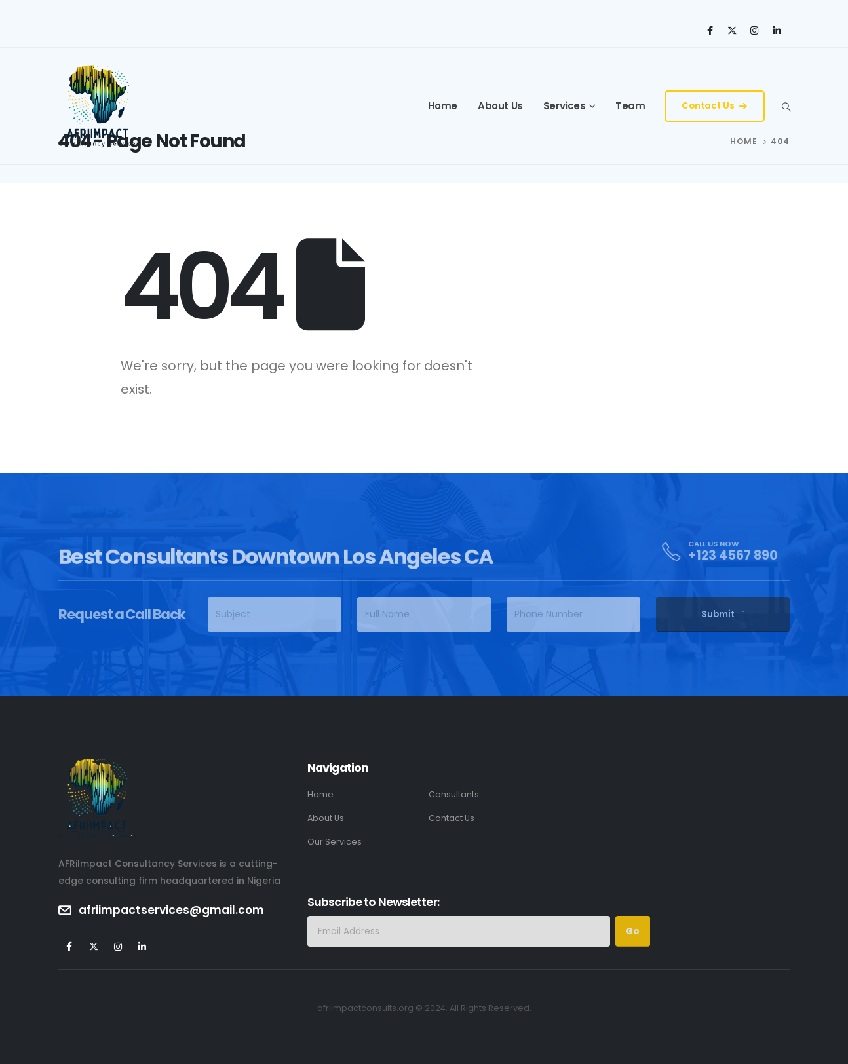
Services (564, 106)
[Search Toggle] (786, 106)
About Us (500, 106)
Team (630, 106)
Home (442, 106)
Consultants (454, 794)
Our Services (334, 841)
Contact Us (714, 106)
